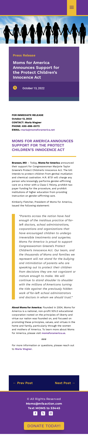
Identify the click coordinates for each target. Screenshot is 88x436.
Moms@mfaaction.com (44, 403)
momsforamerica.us (53, 333)
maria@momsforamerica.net (38, 129)
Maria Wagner (23, 349)
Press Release (24, 55)
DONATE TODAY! (44, 426)
